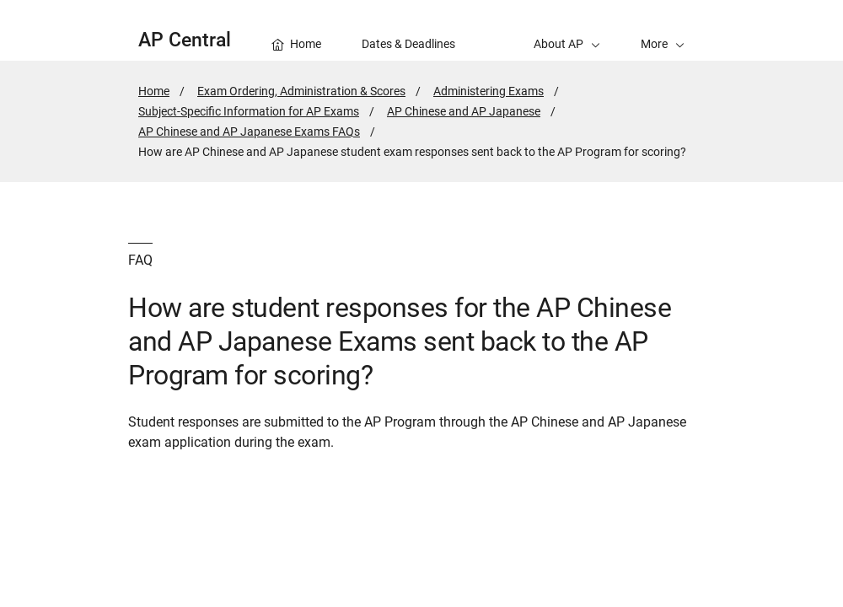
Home (153, 91)
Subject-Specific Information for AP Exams (248, 111)
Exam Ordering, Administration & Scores (301, 91)
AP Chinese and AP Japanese (463, 111)
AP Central (184, 40)
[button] (662, 30)
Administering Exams (488, 91)
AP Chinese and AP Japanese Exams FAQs (249, 131)
